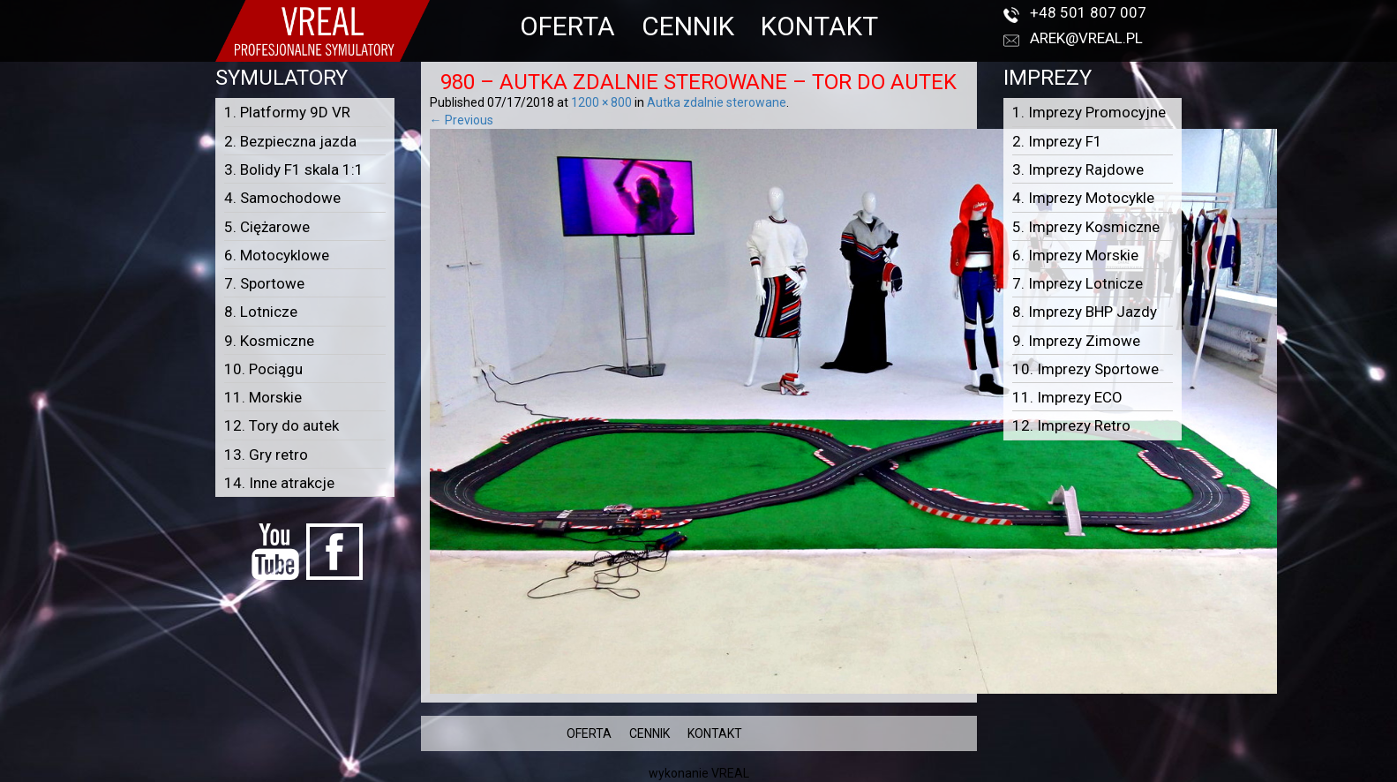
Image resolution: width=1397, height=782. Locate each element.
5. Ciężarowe (267, 227)
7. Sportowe (264, 283)
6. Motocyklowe (276, 255)
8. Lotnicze (260, 311)
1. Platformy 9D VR (287, 112)
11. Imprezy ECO (1067, 397)
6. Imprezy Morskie (1075, 255)
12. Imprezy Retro (1071, 425)
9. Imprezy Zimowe (1076, 341)
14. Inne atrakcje (279, 483)
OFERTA (567, 26)
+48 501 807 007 (1088, 12)
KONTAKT (819, 26)
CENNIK (688, 26)
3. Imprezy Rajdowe (1078, 169)
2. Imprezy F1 (1057, 141)
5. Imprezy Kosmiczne (1086, 227)
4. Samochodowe (282, 198)
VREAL (730, 773)
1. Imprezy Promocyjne (1089, 112)
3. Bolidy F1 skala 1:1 (294, 169)
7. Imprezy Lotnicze (1077, 283)
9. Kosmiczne (269, 341)
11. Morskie (263, 397)
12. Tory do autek (281, 425)
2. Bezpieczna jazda (290, 141)
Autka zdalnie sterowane (716, 102)
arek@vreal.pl (1086, 38)
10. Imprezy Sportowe (1085, 369)
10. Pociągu (263, 369)
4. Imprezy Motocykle (1083, 198)
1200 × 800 (601, 102)
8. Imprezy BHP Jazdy (1084, 311)
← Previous (461, 120)
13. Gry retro (266, 454)
